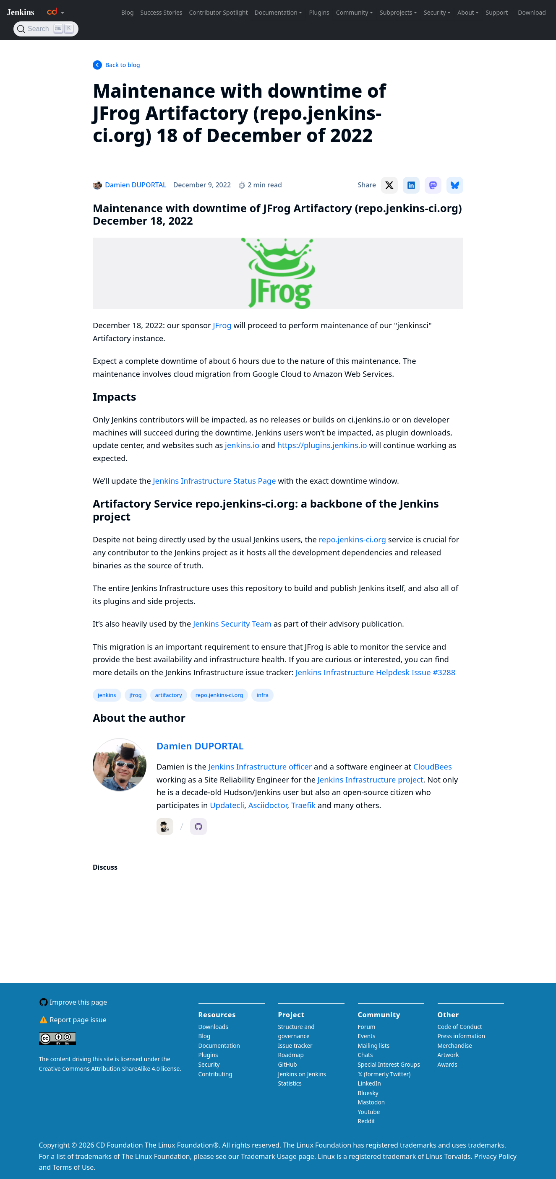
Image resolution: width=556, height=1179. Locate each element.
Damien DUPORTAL (200, 745)
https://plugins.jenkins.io (322, 445)
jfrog (136, 695)
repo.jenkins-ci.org (352, 539)
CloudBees (432, 766)
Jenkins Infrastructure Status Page (214, 480)
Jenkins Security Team (232, 623)
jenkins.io (242, 445)
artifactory (168, 695)
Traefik (303, 805)
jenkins (107, 695)
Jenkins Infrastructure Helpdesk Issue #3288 (376, 672)
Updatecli (227, 805)
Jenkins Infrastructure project (370, 779)
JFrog (222, 325)
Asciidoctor (267, 805)
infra (262, 695)
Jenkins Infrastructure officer (260, 766)
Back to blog (122, 65)
